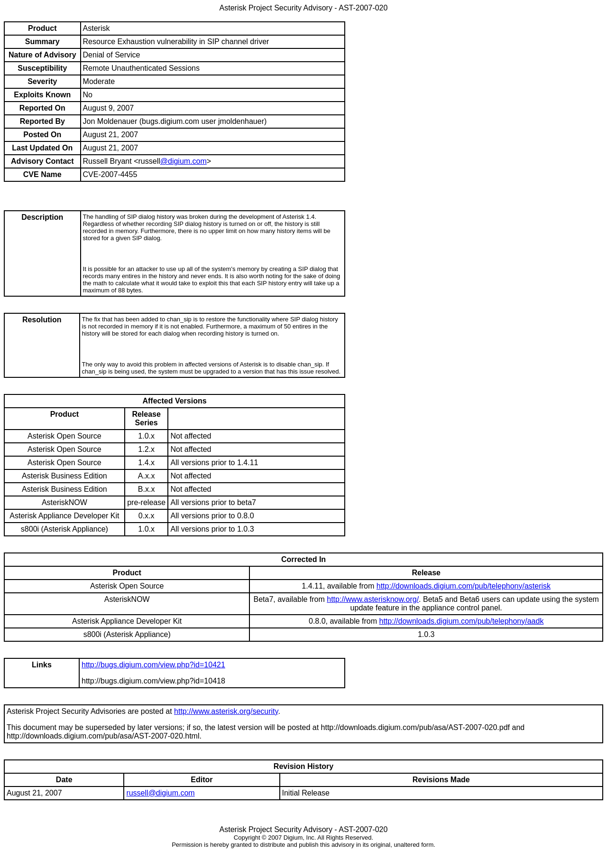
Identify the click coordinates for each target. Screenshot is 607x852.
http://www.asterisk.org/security (226, 711)
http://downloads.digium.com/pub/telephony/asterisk (464, 586)
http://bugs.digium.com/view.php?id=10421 (153, 665)
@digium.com (183, 161)
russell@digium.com (160, 793)
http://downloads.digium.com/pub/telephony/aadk (461, 621)
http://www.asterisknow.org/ (373, 599)
